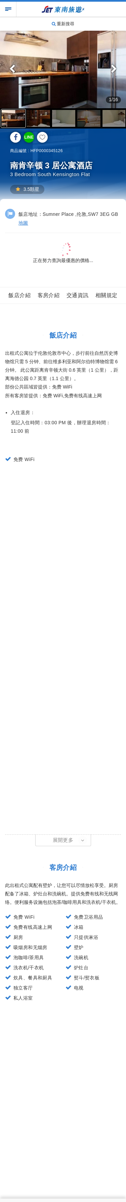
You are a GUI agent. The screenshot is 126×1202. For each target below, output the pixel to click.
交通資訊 (78, 295)
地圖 (23, 223)
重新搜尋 (63, 23)
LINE (28, 137)
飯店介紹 (19, 295)
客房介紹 (49, 295)
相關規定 (106, 295)
